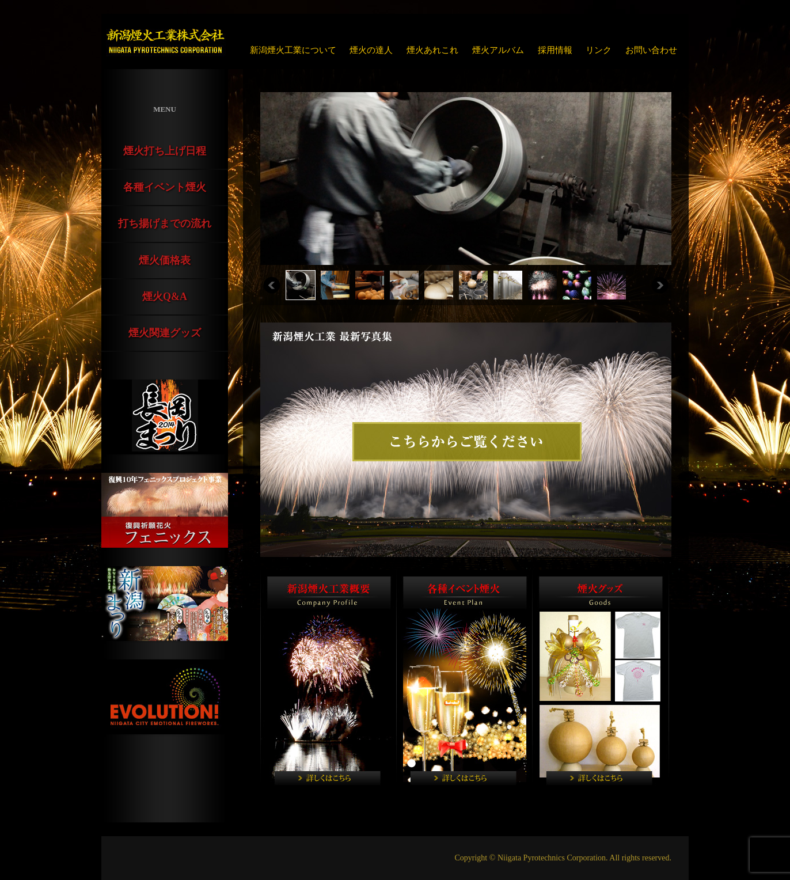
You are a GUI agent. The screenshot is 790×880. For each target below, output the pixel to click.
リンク (599, 50)
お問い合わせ (651, 50)
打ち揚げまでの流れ (164, 223)
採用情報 (555, 50)
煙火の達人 (371, 50)
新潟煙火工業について (293, 50)
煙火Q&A (164, 296)
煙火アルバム (498, 50)
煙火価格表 (165, 260)
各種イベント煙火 (164, 187)
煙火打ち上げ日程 (164, 151)
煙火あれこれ (432, 50)
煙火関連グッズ (164, 333)
